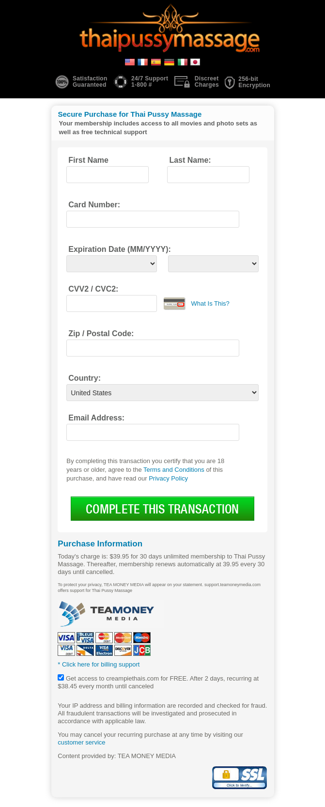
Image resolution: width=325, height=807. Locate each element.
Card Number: (94, 205)
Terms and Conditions (173, 469)
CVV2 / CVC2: (93, 289)
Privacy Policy (168, 478)
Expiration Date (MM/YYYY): (119, 249)
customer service (81, 742)
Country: (84, 378)
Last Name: (190, 160)
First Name (88, 160)
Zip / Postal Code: (101, 333)
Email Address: (96, 418)
